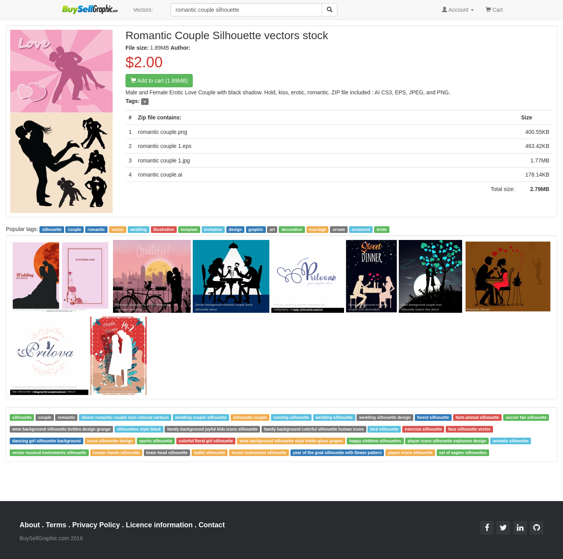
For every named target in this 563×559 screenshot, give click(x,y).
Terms (56, 525)
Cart (494, 9)
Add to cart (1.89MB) (159, 81)
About (30, 525)
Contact (212, 525)
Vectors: (143, 10)
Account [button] (458, 10)
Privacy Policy (96, 525)
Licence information (159, 525)
